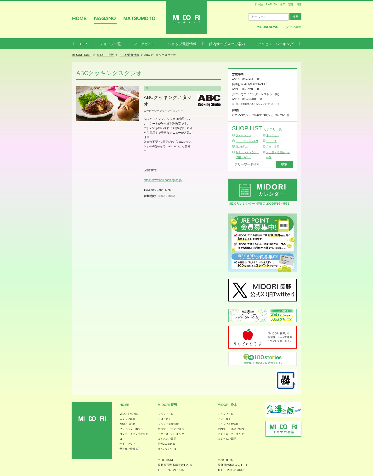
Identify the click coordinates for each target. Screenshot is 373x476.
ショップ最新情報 (182, 43)
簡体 (299, 4)
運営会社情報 (127, 448)
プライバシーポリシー (132, 428)
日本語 (259, 4)
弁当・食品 (272, 146)
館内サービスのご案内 (227, 43)
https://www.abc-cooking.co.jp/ (163, 180)
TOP (83, 43)
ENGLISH (271, 4)
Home (124, 405)
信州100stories (166, 443)
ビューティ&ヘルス (247, 141)
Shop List (257, 128)
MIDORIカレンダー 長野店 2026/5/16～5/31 (258, 203)
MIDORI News (267, 27)
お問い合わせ (127, 423)
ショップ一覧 (110, 43)
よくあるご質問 (167, 438)
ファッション (243, 135)
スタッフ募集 (292, 27)
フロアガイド (144, 43)
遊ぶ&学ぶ (242, 146)
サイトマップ (127, 443)
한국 (282, 4)
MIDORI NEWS (128, 413)
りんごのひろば (167, 448)
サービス (271, 141)
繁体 (291, 4)
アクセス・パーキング (276, 43)
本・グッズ (272, 135)
